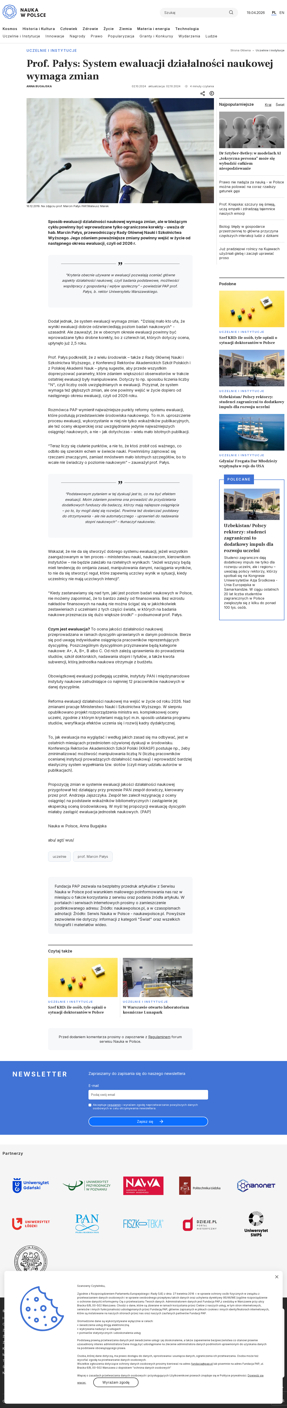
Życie (108, 29)
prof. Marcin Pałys (93, 856)
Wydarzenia (189, 36)
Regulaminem (159, 1037)
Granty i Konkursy (156, 36)
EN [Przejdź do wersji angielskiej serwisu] (281, 12)
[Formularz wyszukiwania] (199, 12)
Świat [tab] (280, 104)
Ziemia (125, 29)
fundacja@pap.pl (202, 1363)
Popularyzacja (121, 36)
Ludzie (211, 36)
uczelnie (59, 856)
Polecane (238, 479)
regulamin (114, 1104)
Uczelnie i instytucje (52, 50)
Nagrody (77, 36)
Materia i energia (153, 29)
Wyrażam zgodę (115, 1382)
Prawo (97, 36)
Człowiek (68, 29)
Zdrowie (90, 29)
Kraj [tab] (268, 104)
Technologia (187, 29)
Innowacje (54, 36)
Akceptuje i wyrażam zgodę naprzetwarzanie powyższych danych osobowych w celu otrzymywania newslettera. (145, 1106)
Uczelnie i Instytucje (21, 36)
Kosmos (10, 29)
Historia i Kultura (39, 29)
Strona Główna (240, 50)
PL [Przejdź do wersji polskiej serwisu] (274, 12)
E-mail (93, 1085)
